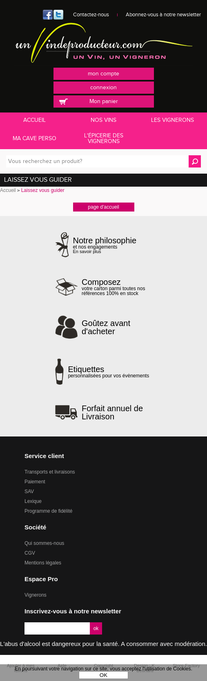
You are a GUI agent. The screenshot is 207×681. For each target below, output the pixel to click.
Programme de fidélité (48, 511)
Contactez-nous (91, 14)
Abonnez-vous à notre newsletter (163, 14)
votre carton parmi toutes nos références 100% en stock (117, 287)
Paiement (34, 482)
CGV (29, 553)
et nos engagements (105, 245)
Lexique (33, 501)
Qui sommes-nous (44, 543)
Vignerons (35, 595)
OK (103, 675)
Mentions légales (42, 563)
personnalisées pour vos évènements (108, 371)
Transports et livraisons (49, 472)
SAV (29, 491)
